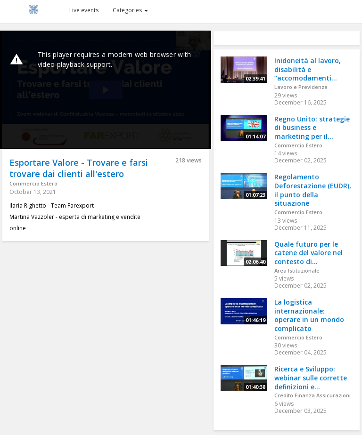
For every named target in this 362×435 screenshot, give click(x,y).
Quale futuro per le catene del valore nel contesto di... (308, 253)
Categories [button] (130, 10)
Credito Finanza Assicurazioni (312, 395)
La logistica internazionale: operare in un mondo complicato (309, 315)
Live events (84, 10)
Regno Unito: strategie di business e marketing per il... (312, 127)
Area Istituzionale (297, 270)
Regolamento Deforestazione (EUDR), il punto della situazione (312, 190)
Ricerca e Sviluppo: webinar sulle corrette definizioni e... (310, 377)
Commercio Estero (33, 183)
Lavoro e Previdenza (301, 86)
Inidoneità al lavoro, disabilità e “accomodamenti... (307, 69)
